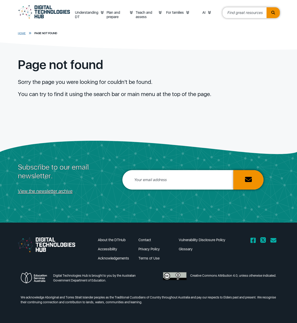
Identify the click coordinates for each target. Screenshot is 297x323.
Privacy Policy (149, 249)
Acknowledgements (113, 258)
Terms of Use (149, 258)
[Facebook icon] (253, 251)
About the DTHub (112, 240)
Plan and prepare (113, 14)
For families (175, 12)
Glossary (185, 249)
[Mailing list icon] (273, 251)
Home (22, 33)
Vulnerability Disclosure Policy (202, 240)
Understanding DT (86, 14)
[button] (102, 12)
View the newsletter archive (45, 191)
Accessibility (107, 249)
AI (204, 12)
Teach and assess (144, 14)
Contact (144, 240)
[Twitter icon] (263, 251)
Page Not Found (45, 33)
